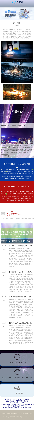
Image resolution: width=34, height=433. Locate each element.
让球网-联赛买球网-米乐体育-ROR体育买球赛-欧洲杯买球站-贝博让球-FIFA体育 (17, 405)
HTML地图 (29, 413)
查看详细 (5, 155)
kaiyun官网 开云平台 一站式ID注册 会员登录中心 (17, 407)
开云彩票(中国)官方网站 (21, 399)
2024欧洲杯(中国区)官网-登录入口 (17, 401)
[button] (32, 13)
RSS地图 (25, 413)
